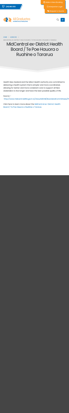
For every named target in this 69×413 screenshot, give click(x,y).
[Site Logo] (16, 19)
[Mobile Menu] (63, 20)
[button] (57, 19)
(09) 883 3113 (11, 7)
